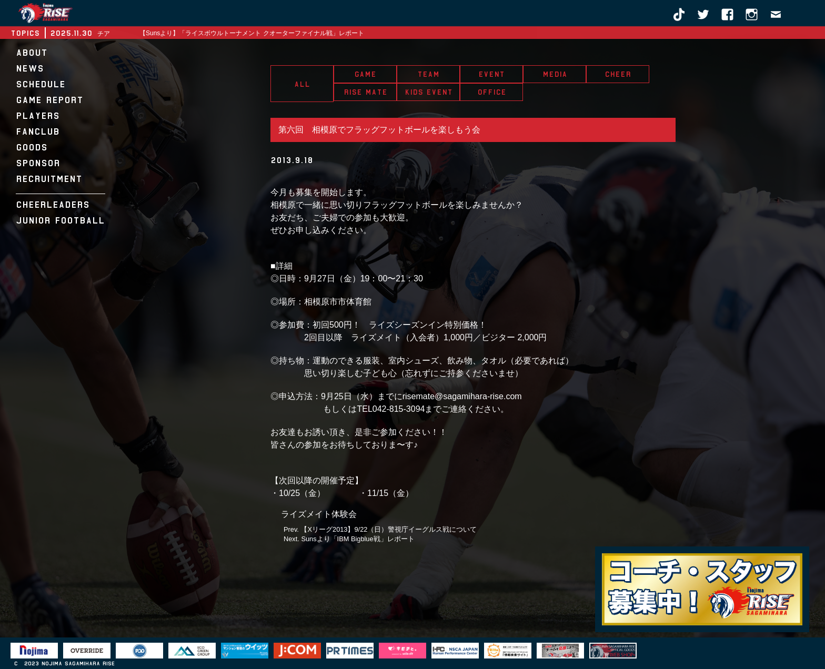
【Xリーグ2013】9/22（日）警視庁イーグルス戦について (388, 529)
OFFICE (491, 92)
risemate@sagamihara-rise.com (462, 396)
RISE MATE (365, 92)
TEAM (428, 74)
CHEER (618, 74)
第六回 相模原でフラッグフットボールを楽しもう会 (379, 129)
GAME (365, 74)
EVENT (491, 74)
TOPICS (25, 33)
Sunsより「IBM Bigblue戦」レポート (357, 539)
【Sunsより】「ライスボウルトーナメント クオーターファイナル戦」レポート (251, 33)
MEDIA (554, 74)
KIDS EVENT (428, 92)
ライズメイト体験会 (319, 514)
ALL (302, 84)
